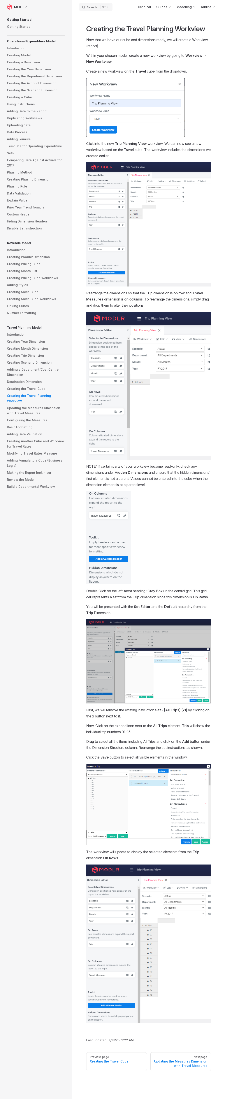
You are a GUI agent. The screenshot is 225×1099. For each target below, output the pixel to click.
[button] (36, 19)
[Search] (95, 7)
